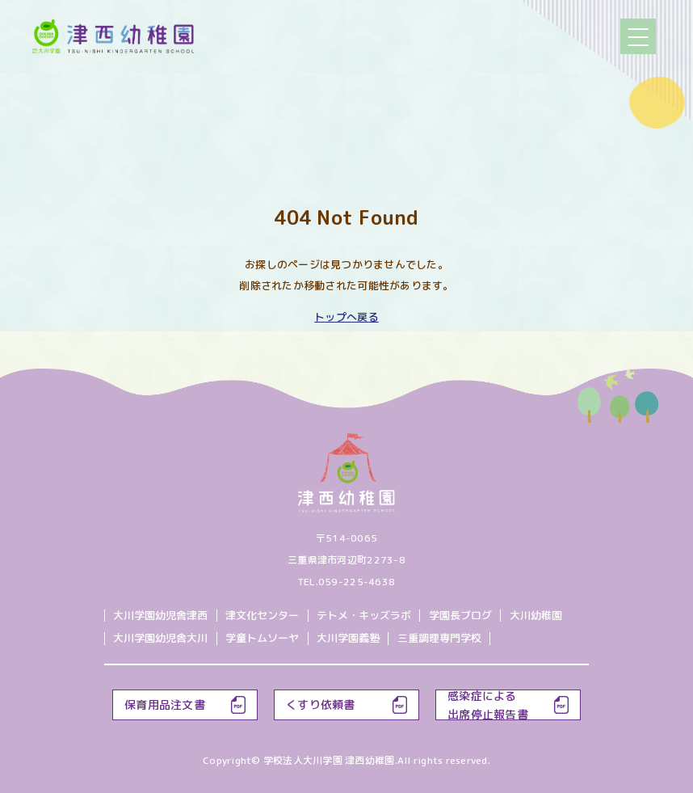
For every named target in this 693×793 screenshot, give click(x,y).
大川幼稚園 (536, 615)
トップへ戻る (346, 317)
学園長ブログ (460, 615)
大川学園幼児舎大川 (160, 638)
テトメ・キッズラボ (364, 615)
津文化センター (262, 615)
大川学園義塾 (348, 638)
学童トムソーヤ (262, 638)
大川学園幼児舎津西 (160, 615)
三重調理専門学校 (439, 638)
